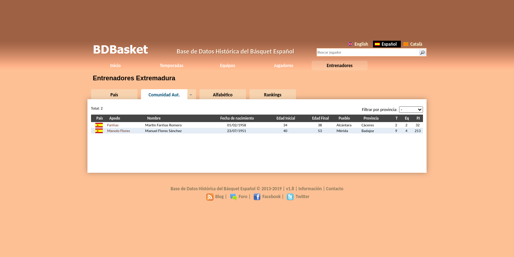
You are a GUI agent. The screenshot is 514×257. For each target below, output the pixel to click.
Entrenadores (339, 65)
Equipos (227, 65)
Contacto (334, 188)
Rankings (272, 94)
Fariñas (113, 125)
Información (310, 188)
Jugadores (283, 65)
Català (412, 44)
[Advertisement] (257, 20)
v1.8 (290, 188)
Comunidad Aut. (164, 94)
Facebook (267, 196)
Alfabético (223, 94)
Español (386, 44)
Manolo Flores (118, 131)
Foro (238, 196)
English (358, 44)
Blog (215, 196)
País (114, 94)
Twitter (298, 196)
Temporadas (171, 65)
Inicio (115, 65)
